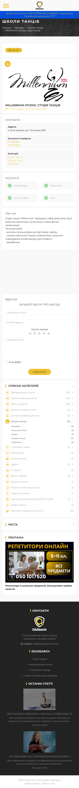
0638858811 (14, 142)
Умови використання (40, 664)
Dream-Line (48, 783)
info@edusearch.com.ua (45, 643)
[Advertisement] (39, 272)
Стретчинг (13, 163)
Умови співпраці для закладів (40, 675)
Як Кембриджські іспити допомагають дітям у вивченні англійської (39, 756)
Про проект (40, 659)
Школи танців (15, 157)
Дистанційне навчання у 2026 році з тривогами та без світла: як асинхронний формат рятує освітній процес (39, 714)
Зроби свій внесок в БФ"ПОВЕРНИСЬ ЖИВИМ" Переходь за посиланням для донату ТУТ (39, 15)
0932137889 (14, 145)
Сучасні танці (15, 160)
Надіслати (39, 372)
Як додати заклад (40, 670)
